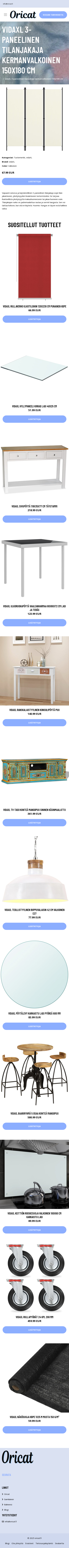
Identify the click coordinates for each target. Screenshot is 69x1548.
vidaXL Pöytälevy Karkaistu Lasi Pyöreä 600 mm (34, 1013)
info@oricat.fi (8, 4)
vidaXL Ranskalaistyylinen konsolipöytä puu (34, 710)
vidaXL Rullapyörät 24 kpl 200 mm (34, 1317)
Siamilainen (9, 1499)
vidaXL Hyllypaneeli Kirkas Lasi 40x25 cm (34, 406)
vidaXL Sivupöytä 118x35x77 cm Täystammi (34, 506)
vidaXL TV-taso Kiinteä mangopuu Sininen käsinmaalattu (34, 809)
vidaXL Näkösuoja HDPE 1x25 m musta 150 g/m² (34, 1417)
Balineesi (8, 1504)
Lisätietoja (34, 181)
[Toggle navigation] (5, 14)
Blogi (6, 1509)
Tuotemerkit (19, 157)
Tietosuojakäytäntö (44, 1543)
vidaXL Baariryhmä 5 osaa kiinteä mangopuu (35, 1113)
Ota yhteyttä (17, 1543)
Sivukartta (59, 1543)
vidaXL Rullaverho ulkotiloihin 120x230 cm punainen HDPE (34, 306)
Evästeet (29, 1543)
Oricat (7, 1494)
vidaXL (29, 157)
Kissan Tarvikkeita (53, 14)
